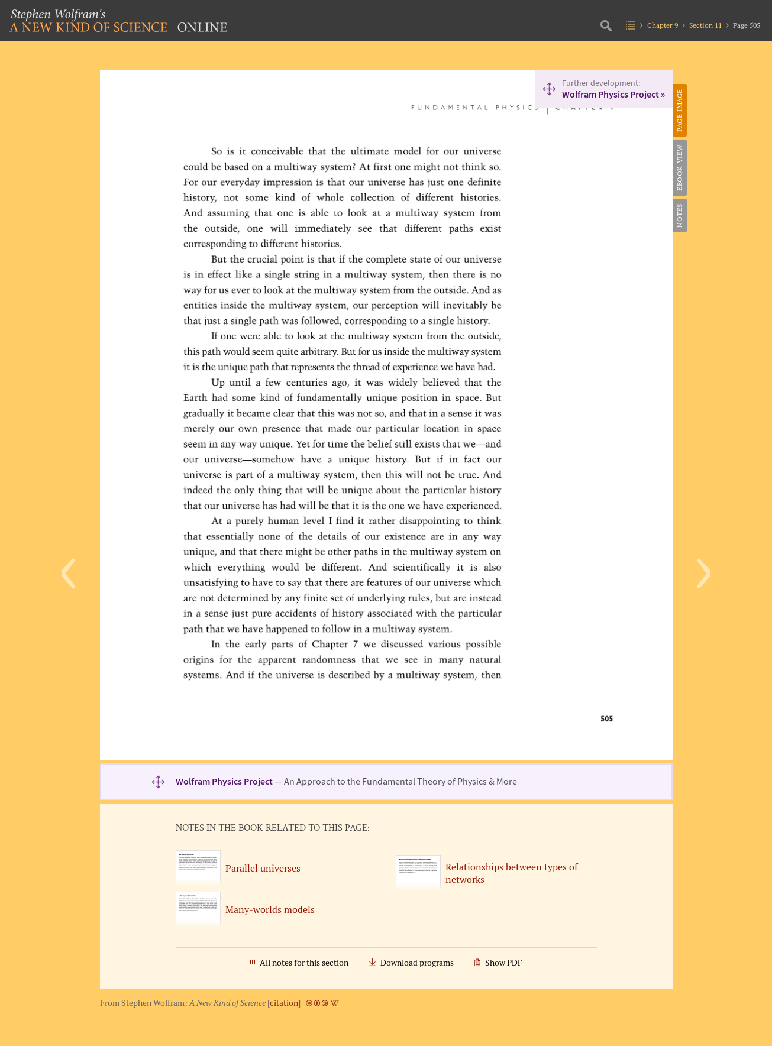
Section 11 (705, 25)
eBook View (679, 167)
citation (284, 1003)
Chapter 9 (662, 25)
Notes (679, 215)
